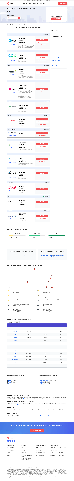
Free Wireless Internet (56, 39)
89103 (63, 255)
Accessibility (23, 453)
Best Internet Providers (56, 63)
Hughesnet (10, 383)
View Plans (42, 39)
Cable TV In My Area (10, 449)
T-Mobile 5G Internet (53, 457)
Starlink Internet (61, 457)
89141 (52, 255)
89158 (57, 255)
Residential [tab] (10, 322)
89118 (55, 255)
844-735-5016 (63, 3)
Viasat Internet (52, 455)
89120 (50, 255)
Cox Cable (15, 331)
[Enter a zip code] (14, 17)
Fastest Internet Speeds (56, 60)
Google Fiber (61, 453)
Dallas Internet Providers (40, 450)
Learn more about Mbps (19, 410)
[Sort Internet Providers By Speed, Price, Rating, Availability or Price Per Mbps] (39, 31)
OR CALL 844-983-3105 (42, 75)
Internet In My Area (10, 447)
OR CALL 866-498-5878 (42, 124)
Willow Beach (18, 255)
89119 (44, 255)
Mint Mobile (15, 340)
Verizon (15, 343)
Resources (9, 453)
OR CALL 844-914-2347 (42, 91)
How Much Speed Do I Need (57, 36)
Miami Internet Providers (40, 453)
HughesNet (15, 365)
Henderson (17, 253)
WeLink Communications (44, 380)
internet (24, 3)
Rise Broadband (15, 359)
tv (29, 3)
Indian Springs (24, 255)
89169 (60, 255)
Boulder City (29, 253)
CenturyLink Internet (53, 450)
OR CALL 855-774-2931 (42, 204)
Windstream (61, 452)
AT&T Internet (52, 447)
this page (24, 398)
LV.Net (15, 356)
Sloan (21, 253)
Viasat (15, 334)
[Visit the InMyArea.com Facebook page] (8, 441)
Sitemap (8, 455)
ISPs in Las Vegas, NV (56, 41)
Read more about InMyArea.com (46, 415)
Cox (8, 378)
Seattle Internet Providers (40, 455)
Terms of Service (24, 461)
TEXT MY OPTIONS (42, 42)
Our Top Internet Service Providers (58, 34)
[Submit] (19, 18)
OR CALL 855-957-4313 (42, 44)
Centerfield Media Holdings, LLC (31, 467)
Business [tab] (16, 322)
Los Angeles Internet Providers (41, 447)
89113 (52, 256)
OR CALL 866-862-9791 (42, 135)
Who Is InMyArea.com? (56, 65)
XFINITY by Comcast (62, 447)
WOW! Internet (61, 455)
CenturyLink (15, 350)
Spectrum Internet (53, 449)
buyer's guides (42, 3)
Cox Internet (52, 452)
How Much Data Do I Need (56, 55)
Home (22, 447)
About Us (23, 449)
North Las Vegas (12, 253)
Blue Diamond (24, 253)
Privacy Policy (23, 452)
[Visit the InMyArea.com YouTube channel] (14, 441)
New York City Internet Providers (41, 449)
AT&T (15, 328)
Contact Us (23, 450)
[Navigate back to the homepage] (11, 3)
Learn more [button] (47, 0)
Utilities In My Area (10, 450)
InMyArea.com (12, 467)
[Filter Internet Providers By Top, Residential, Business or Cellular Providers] (17, 31)
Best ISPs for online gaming (20, 404)
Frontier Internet (53, 453)
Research (8, 452)
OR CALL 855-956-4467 (42, 60)
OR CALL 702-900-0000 (42, 175)
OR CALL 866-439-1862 (42, 161)
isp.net (9, 381)
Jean (33, 253)
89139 (47, 255)
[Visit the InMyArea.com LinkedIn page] (12, 441)
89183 (42, 255)
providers (35, 3)
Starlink (15, 362)
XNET (15, 353)
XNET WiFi (10, 380)
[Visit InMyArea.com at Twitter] (10, 441)
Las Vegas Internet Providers (40, 452)
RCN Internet (61, 450)
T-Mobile (15, 337)
